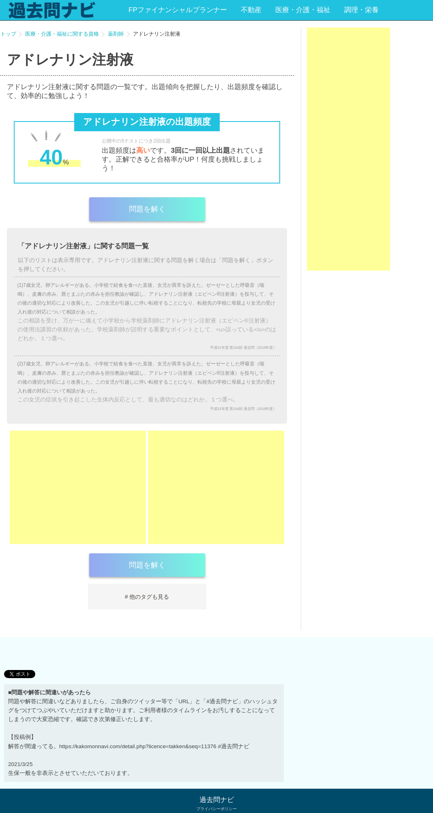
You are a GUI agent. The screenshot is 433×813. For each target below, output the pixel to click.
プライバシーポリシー (216, 809)
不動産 (251, 10)
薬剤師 (116, 34)
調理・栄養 (361, 10)
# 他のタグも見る (147, 596)
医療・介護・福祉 (302, 10)
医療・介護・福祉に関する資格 (62, 34)
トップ (8, 34)
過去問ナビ (216, 800)
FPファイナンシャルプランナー (178, 10)
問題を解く (147, 209)
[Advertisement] (78, 487)
